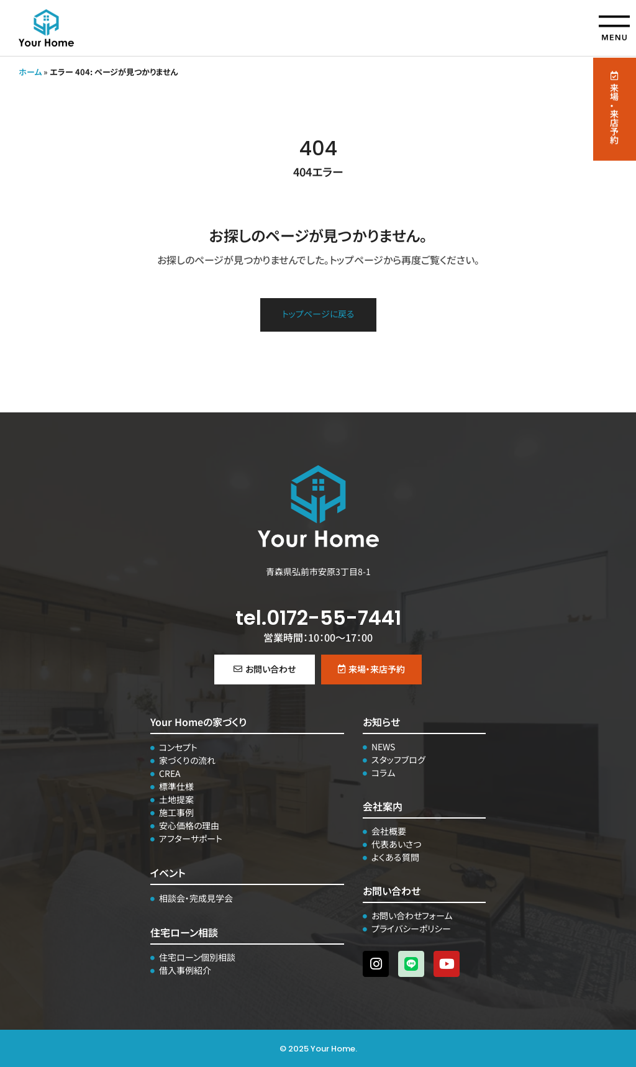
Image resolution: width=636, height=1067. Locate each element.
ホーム (30, 72)
